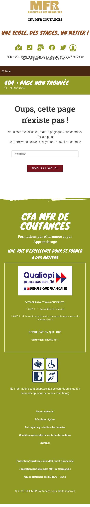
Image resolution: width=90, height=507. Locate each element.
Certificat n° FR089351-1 (45, 343)
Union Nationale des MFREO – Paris (45, 480)
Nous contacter (45, 415)
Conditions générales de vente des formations (45, 438)
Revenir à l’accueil (45, 171)
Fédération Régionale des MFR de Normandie (45, 472)
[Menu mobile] (7, 71)
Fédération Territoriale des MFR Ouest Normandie (45, 464)
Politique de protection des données (45, 430)
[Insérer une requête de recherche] (45, 153)
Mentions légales (45, 422)
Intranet (45, 446)
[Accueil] (5, 88)
